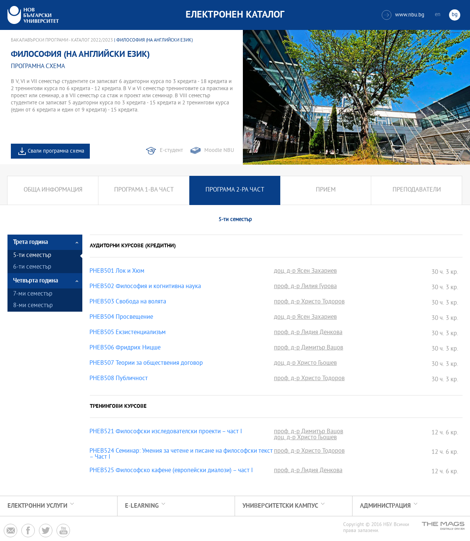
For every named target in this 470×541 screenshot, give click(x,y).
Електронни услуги (37, 506)
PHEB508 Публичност (118, 379)
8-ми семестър (33, 306)
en (437, 14)
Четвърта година (35, 281)
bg (455, 14)
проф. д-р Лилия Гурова (305, 287)
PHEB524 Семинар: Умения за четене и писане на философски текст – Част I (181, 455)
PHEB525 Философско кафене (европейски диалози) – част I (171, 471)
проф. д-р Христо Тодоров (309, 302)
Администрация (385, 506)
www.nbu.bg (403, 15)
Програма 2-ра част (234, 190)
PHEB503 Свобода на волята (127, 302)
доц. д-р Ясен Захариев (305, 272)
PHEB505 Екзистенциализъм (127, 333)
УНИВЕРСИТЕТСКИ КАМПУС (280, 506)
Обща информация (53, 190)
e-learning (142, 506)
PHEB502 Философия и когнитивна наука (145, 287)
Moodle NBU (219, 150)
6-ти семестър (32, 267)
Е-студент (171, 150)
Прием (326, 190)
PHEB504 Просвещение (121, 318)
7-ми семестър (32, 294)
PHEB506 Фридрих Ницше (125, 348)
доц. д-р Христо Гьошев (305, 364)
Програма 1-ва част (144, 190)
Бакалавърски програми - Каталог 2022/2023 (62, 40)
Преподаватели (417, 190)
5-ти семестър (32, 256)
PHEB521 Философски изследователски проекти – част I (165, 432)
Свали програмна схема (56, 151)
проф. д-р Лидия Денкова (308, 333)
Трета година (30, 242)
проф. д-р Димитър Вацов (308, 348)
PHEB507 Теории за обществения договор (146, 364)
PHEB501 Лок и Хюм (116, 272)
